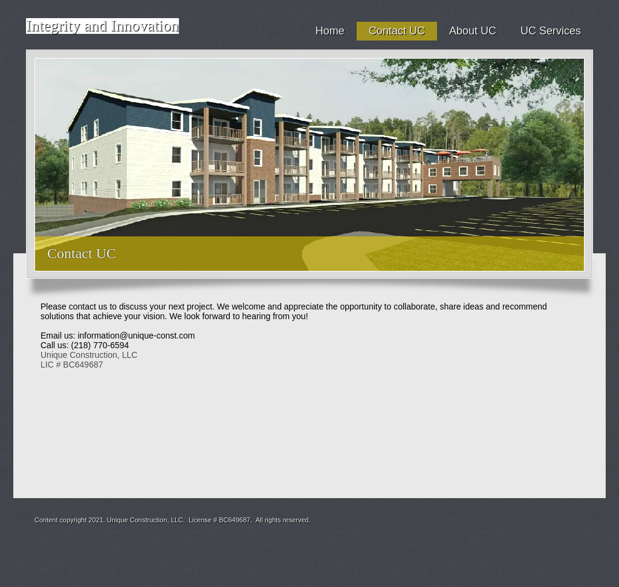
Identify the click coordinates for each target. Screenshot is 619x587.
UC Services (550, 31)
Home (330, 31)
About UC (472, 31)
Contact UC (397, 31)
